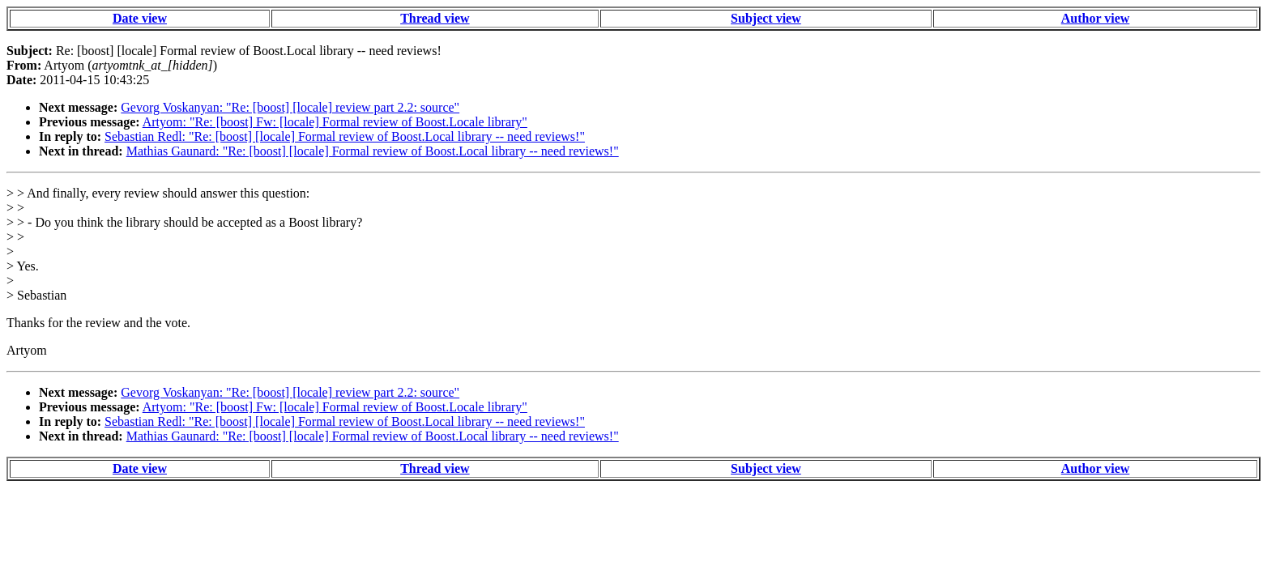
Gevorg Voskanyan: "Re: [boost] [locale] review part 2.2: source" (290, 107)
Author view (1095, 18)
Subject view (766, 18)
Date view (140, 18)
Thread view (434, 18)
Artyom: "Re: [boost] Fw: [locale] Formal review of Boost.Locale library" (335, 122)
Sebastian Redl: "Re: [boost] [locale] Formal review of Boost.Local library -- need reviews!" (345, 136)
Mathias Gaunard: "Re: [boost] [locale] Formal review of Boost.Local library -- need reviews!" (372, 151)
